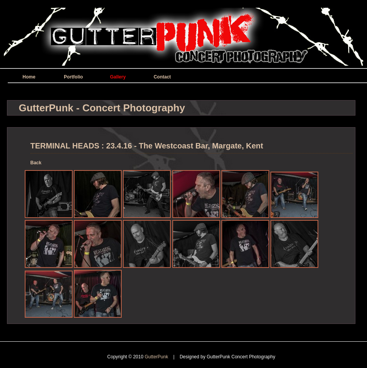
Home (28, 77)
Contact (162, 77)
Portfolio (73, 77)
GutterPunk (156, 356)
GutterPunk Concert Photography (241, 356)
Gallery (118, 77)
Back (36, 162)
